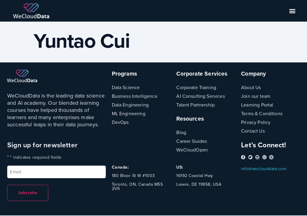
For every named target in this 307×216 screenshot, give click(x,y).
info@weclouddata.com (263, 169)
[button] (293, 11)
